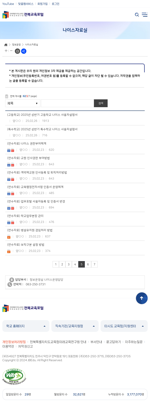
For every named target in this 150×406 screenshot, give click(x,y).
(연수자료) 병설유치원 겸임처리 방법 (30, 230)
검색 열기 (137, 15)
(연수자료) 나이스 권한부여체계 (26, 143)
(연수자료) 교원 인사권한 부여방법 (28, 158)
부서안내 (96, 342)
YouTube (8, 3)
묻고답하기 (113, 342)
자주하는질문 (134, 342)
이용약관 (8, 346)
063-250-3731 (36, 284)
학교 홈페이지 (26, 326)
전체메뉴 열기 (145, 15)
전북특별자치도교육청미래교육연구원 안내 (58, 342)
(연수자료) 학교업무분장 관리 (25, 216)
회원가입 (43, 3)
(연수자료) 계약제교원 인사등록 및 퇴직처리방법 (37, 172)
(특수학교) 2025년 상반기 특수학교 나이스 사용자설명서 (42, 129)
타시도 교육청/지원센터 (124, 326)
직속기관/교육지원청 (75, 326)
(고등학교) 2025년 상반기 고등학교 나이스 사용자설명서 (42, 115)
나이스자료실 (31, 44)
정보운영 (16, 44)
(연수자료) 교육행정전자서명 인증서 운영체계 (35, 187)
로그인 (55, 3)
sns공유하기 (23, 51)
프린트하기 (17, 51)
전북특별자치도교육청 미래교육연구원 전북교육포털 (22, 15)
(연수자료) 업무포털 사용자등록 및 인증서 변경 (36, 201)
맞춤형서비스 (25, 3)
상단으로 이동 (142, 298)
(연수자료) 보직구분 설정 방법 (25, 244)
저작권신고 (25, 346)
